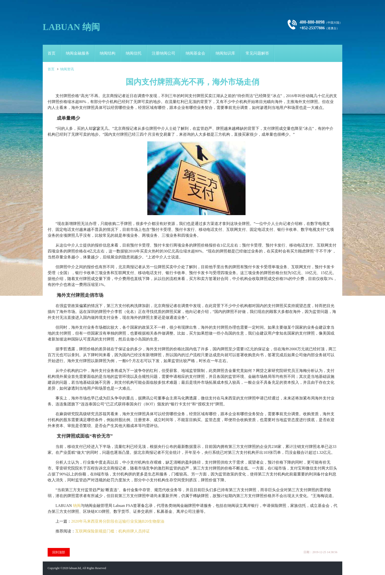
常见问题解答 (257, 53)
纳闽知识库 (225, 53)
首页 (51, 53)
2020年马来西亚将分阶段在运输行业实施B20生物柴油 (117, 521)
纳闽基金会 (195, 53)
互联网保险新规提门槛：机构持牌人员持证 (112, 531)
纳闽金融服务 (77, 53)
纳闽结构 (107, 53)
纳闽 (77, 505)
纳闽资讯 (67, 69)
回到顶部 (58, 552)
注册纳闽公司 (163, 53)
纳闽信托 (133, 53)
